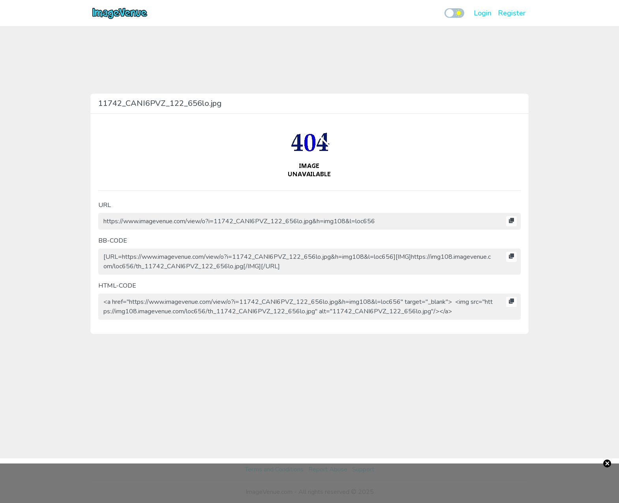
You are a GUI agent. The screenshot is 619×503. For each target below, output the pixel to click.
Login (482, 13)
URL (104, 205)
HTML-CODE (117, 285)
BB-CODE (112, 240)
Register (511, 13)
